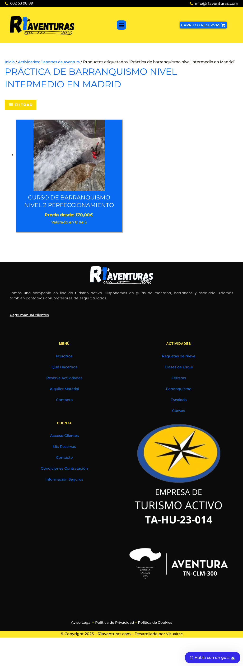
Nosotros (64, 378)
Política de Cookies (157, 644)
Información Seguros (64, 501)
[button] (121, 25)
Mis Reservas (64, 468)
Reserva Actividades (64, 399)
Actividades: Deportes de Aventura (52, 62)
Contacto (64, 421)
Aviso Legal (79, 644)
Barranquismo (178, 410)
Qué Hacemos (64, 389)
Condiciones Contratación (64, 490)
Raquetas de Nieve (178, 378)
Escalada (178, 421)
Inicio (10, 62)
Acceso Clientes (64, 457)
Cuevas (179, 432)
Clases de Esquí (178, 389)
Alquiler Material (64, 410)
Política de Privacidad (114, 644)
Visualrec (174, 655)
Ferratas (179, 399)
